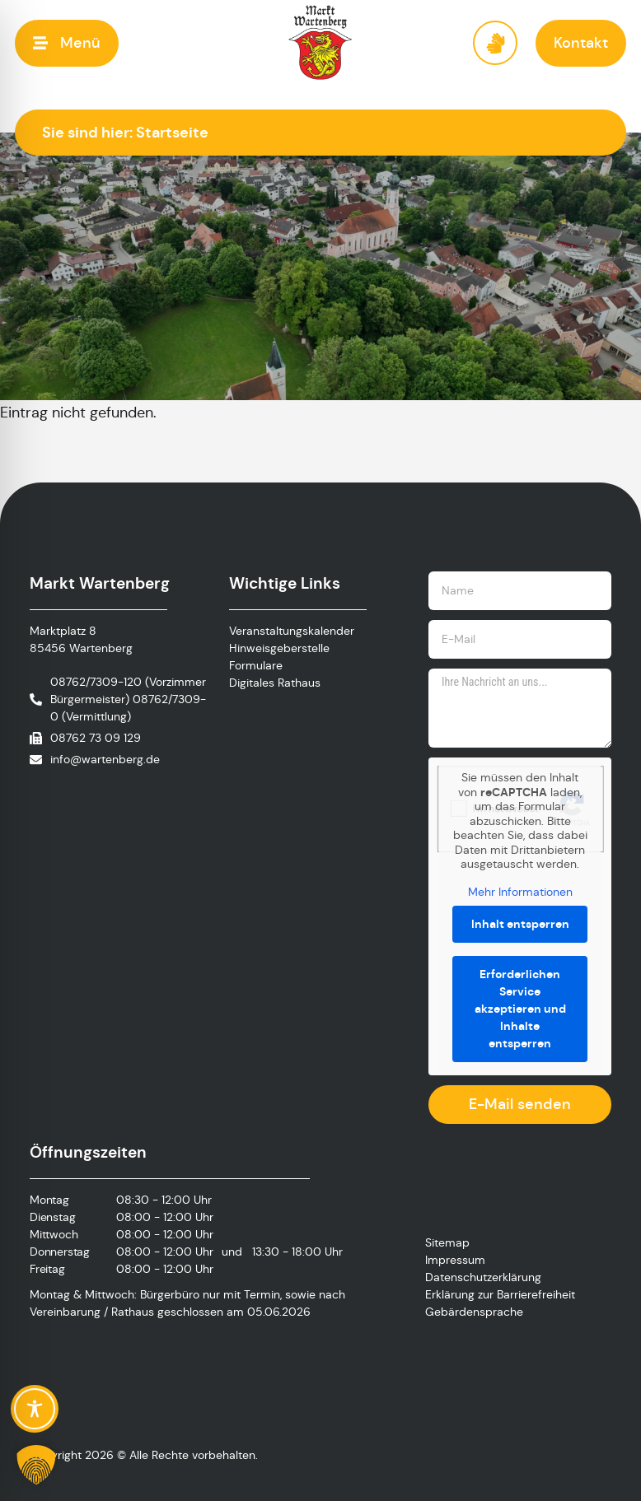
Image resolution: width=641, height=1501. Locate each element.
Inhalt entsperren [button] (520, 923)
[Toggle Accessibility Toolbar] (34, 1409)
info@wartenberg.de (105, 759)
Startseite (172, 132)
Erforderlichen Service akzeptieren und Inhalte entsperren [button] (520, 1009)
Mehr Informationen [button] (520, 892)
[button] (67, 43)
